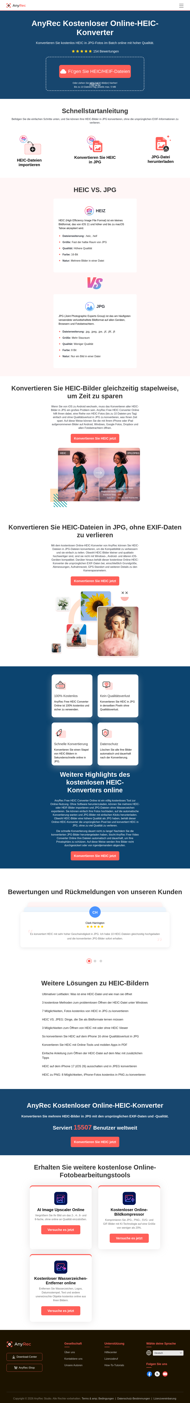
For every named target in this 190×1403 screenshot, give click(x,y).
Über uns (69, 1352)
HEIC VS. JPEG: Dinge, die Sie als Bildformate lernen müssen (82, 1019)
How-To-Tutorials (114, 1365)
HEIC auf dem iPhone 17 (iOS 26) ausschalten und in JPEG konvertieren (89, 1066)
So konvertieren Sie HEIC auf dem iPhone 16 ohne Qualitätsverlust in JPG (90, 1036)
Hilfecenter (110, 1352)
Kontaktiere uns (73, 1358)
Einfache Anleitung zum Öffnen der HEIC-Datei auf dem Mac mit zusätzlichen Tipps (92, 1055)
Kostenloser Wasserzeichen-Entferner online (60, 1280)
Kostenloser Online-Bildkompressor (129, 1212)
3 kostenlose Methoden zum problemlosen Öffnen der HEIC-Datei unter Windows (95, 1002)
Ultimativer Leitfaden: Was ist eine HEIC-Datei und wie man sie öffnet (87, 994)
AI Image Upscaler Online (60, 1210)
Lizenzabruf (111, 1358)
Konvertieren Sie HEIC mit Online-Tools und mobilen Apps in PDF (84, 1044)
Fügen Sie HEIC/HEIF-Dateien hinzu (95, 73)
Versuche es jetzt (61, 1230)
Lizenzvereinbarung (164, 1398)
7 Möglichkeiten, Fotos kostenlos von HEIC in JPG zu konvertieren (85, 1011)
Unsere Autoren (73, 1365)
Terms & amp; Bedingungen (98, 1398)
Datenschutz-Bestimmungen (133, 1398)
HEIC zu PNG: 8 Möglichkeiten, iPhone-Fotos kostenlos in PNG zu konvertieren (94, 1074)
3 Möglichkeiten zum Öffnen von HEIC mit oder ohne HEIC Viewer (85, 1028)
